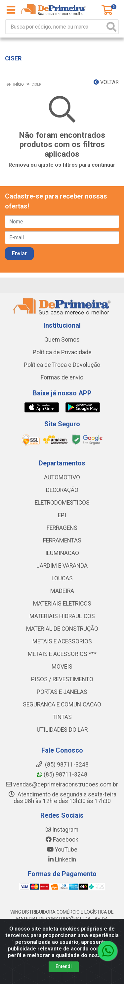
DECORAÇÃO (62, 490)
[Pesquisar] (111, 27)
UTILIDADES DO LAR (62, 729)
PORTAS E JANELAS (62, 692)
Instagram (62, 829)
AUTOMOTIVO (62, 477)
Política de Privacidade (62, 352)
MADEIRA (62, 591)
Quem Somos (62, 339)
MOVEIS (62, 666)
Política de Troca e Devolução (62, 365)
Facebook (62, 839)
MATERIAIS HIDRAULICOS (62, 616)
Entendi (64, 966)
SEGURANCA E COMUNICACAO (62, 704)
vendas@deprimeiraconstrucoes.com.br (62, 784)
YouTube (62, 849)
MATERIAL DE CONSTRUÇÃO (62, 628)
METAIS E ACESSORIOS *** (62, 654)
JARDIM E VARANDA (62, 565)
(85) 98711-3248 (62, 774)
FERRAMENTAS (62, 540)
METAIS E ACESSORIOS (62, 641)
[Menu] (11, 10)
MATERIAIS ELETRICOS (62, 603)
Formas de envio (62, 377)
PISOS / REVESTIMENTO (62, 679)
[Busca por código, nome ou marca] (55, 27)
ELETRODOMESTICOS (62, 502)
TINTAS (62, 717)
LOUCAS (62, 578)
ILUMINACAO (62, 553)
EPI (62, 515)
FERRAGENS (62, 528)
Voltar (106, 82)
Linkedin (62, 859)
